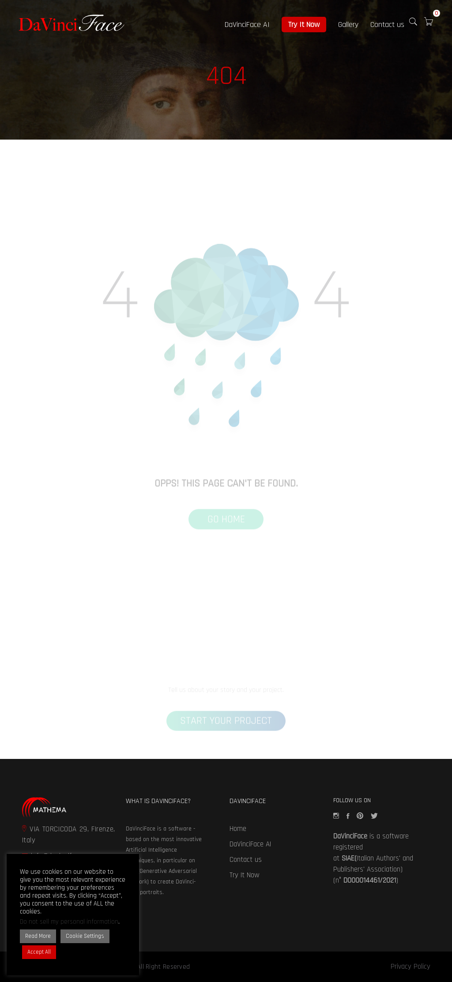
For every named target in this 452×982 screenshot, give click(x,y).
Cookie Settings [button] (85, 936)
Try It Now (304, 24)
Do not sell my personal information (69, 922)
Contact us (387, 24)
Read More (38, 936)
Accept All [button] (39, 951)
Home (238, 829)
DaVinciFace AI (247, 24)
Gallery (348, 24)
